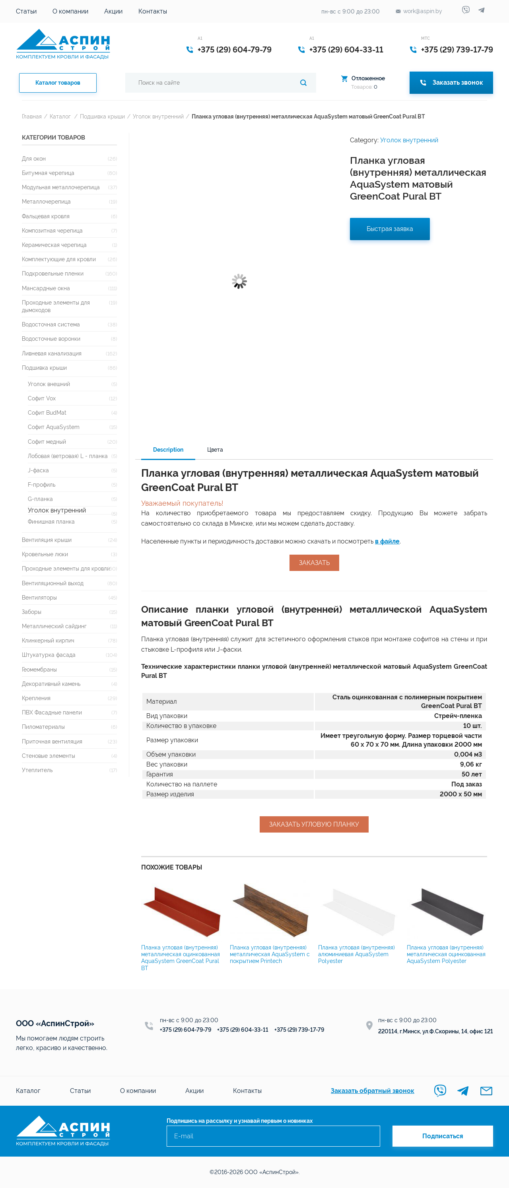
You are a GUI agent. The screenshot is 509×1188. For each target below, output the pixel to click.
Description (168, 449)
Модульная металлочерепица (61, 187)
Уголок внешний (49, 383)
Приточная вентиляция (52, 741)
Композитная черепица (52, 230)
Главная (32, 116)
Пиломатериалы (43, 726)
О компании (70, 11)
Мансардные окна (46, 288)
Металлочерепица (46, 201)
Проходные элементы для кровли (66, 568)
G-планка (40, 498)
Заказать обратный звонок (372, 1091)
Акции (113, 11)
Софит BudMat (47, 412)
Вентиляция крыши (47, 539)
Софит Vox (42, 398)
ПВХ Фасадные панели (52, 712)
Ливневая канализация (52, 353)
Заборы (31, 611)
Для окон (34, 158)
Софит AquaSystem (54, 426)
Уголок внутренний (158, 116)
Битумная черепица (48, 172)
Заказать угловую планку (314, 824)
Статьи (26, 11)
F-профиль (41, 484)
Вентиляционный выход (53, 583)
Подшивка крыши (102, 116)
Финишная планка (51, 521)
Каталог (60, 116)
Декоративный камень (51, 683)
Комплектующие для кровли (59, 259)
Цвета (215, 449)
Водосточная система (51, 324)
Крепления (36, 698)
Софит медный (47, 441)
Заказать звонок (451, 82)
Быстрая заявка (390, 229)
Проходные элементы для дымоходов (56, 306)
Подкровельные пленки (53, 273)
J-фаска (38, 470)
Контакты (152, 11)
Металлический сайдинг (54, 626)
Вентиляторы (39, 597)
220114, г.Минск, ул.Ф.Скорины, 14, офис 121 (435, 1031)
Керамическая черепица (54, 244)
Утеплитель (37, 770)
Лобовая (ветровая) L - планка (68, 455)
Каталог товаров (57, 83)
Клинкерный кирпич (48, 640)
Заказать (314, 563)
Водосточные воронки (51, 338)
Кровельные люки (45, 554)
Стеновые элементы (48, 755)
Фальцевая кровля (46, 216)
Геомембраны (39, 669)
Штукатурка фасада (49, 654)
